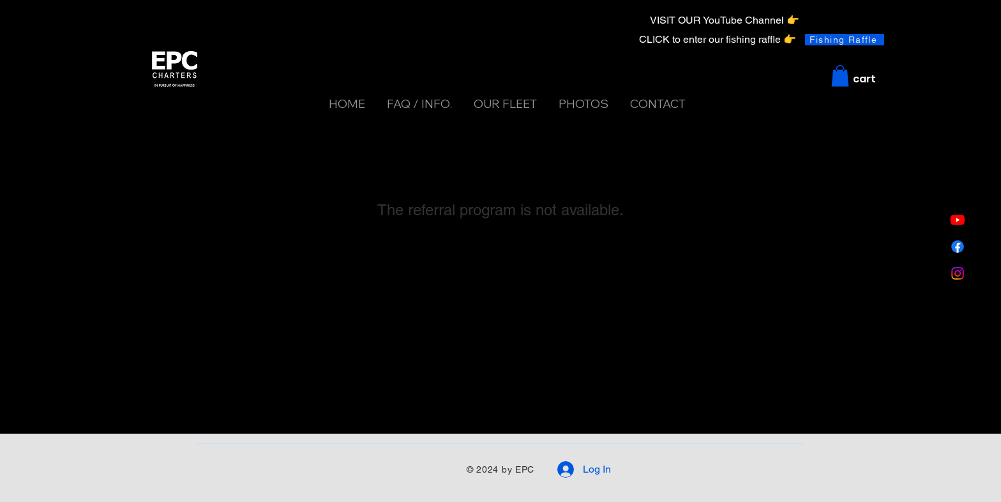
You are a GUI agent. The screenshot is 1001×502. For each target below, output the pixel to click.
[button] (840, 75)
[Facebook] (957, 246)
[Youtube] (957, 219)
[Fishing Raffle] (844, 39)
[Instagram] (957, 273)
